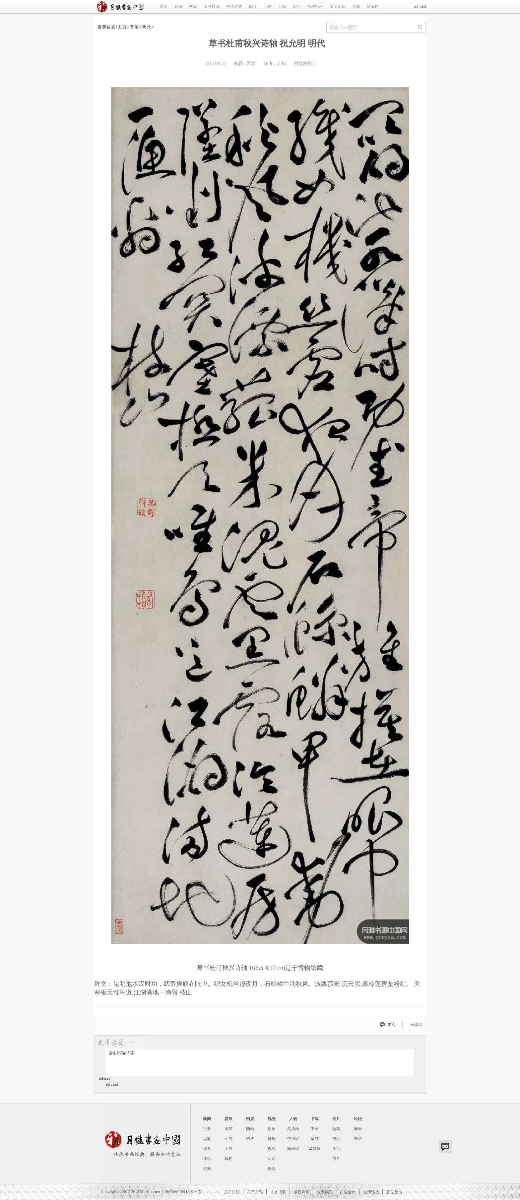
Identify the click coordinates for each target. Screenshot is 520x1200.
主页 (122, 27)
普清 (134, 27)
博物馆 (373, 6)
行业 (207, 1128)
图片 (296, 6)
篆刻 (315, 1138)
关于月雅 (255, 1192)
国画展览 (212, 6)
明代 (147, 27)
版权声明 (301, 1192)
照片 (336, 1158)
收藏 (207, 1168)
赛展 (193, 6)
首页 (164, 6)
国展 (228, 1128)
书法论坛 (315, 6)
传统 (272, 1168)
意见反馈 (394, 1192)
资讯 (178, 6)
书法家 (293, 1138)
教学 (272, 1148)
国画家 (293, 1148)
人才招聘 (278, 1192)
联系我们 (325, 1192)
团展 (228, 1148)
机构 (228, 1158)
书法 (250, 1138)
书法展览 (234, 6)
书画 (315, 1128)
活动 (272, 1158)
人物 (282, 6)
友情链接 (371, 1192)
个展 (228, 1138)
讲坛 (272, 1138)
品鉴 (207, 1138)
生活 (336, 1148)
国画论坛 (338, 6)
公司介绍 (232, 1192)
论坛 (358, 1118)
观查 (207, 1148)
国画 (250, 1128)
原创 (272, 1128)
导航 (356, 6)
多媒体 (315, 1148)
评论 (391, 1024)
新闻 (207, 1118)
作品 (336, 1138)
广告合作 (348, 1192)
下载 (267, 6)
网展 (250, 1118)
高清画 (293, 1128)
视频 (253, 6)
